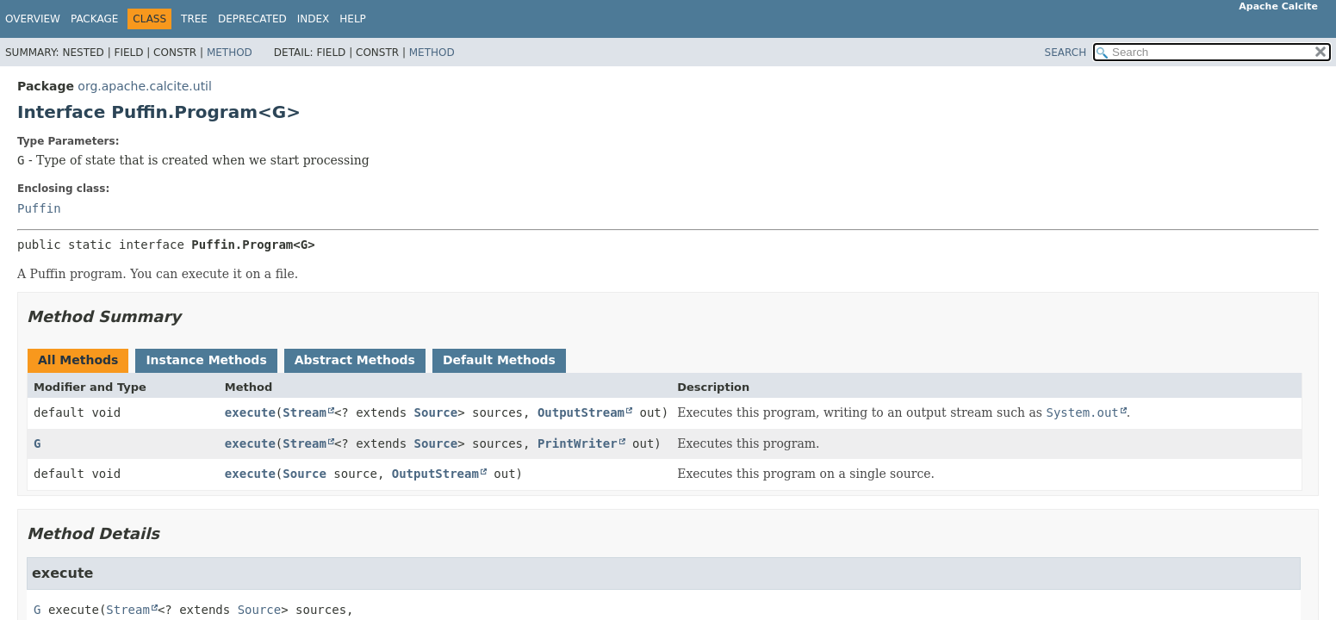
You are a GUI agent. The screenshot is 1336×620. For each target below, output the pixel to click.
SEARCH (1066, 52)
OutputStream (581, 412)
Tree (194, 19)
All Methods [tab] (78, 360)
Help (352, 19)
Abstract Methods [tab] (355, 360)
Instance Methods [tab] (206, 360)
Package (94, 19)
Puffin (39, 208)
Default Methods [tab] (499, 360)
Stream (304, 412)
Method (229, 52)
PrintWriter (578, 443)
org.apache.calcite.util (145, 86)
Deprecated (252, 19)
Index (313, 19)
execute (250, 412)
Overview (32, 19)
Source (436, 412)
